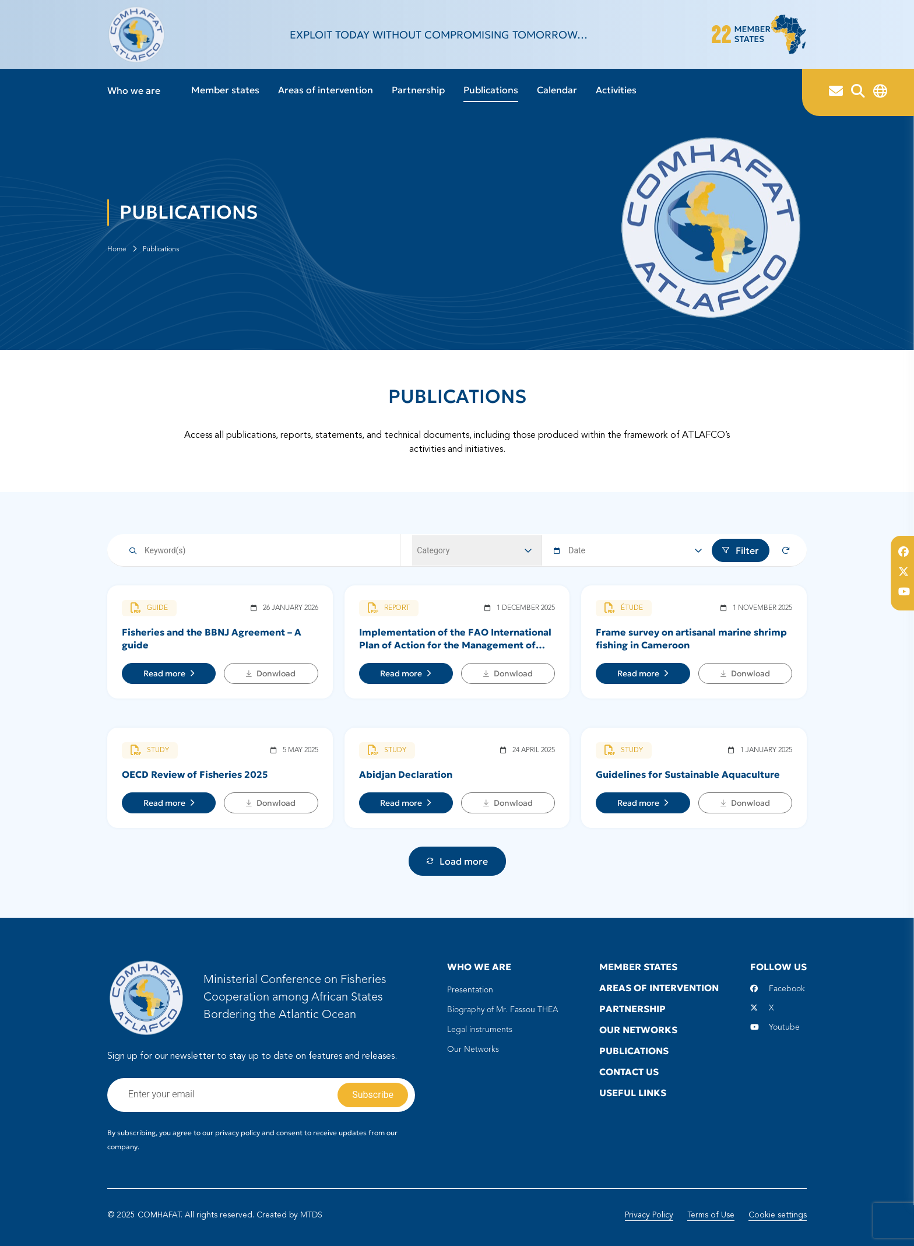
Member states (225, 90)
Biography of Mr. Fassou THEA (502, 1010)
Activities (616, 90)
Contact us (629, 1071)
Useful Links (632, 1092)
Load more (457, 861)
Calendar (557, 90)
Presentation (470, 990)
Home (116, 249)
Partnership (418, 90)
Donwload (271, 673)
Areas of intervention (325, 90)
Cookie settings (777, 1215)
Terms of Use (710, 1215)
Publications (490, 90)
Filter (740, 550)
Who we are (133, 90)
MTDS (311, 1215)
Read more (169, 673)
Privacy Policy (649, 1215)
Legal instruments (479, 1030)
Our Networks (473, 1049)
